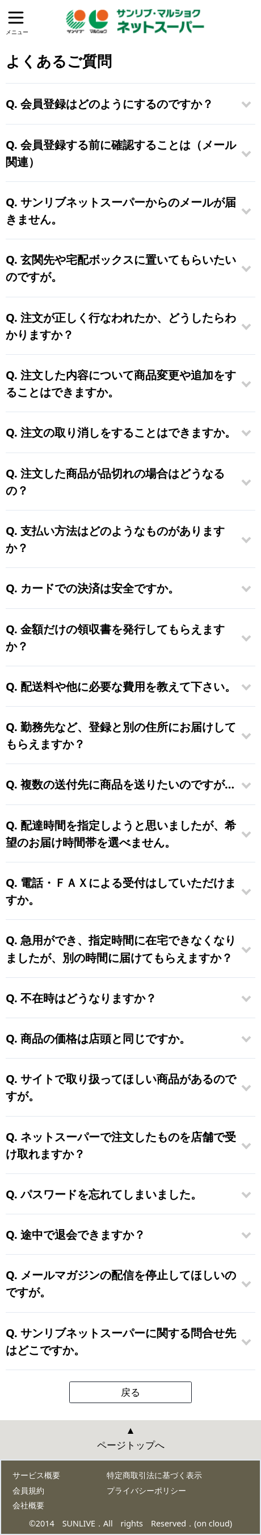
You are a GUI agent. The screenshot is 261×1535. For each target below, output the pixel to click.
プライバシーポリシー (146, 1490)
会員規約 (28, 1490)
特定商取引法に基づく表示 (154, 1475)
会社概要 (28, 1505)
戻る (130, 1392)
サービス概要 (36, 1475)
